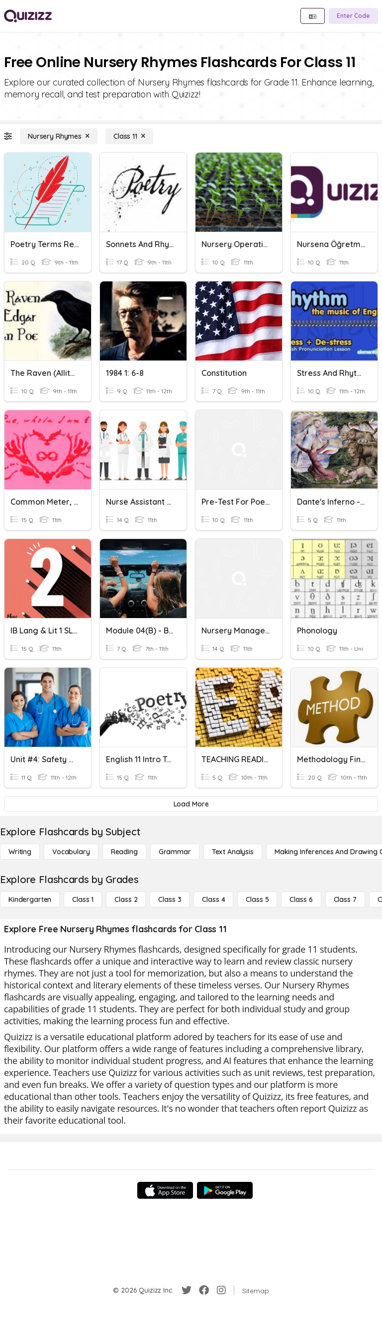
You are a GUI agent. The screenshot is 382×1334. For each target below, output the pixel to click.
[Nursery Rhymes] (58, 136)
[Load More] (191, 804)
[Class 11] (129, 136)
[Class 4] (213, 899)
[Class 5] (257, 899)
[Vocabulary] (71, 852)
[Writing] (20, 852)
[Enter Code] (353, 16)
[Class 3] (170, 899)
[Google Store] (225, 1190)
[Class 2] (126, 899)
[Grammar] (174, 852)
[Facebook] (204, 1290)
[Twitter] (186, 1290)
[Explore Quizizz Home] (28, 15)
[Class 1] (83, 899)
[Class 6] (301, 899)
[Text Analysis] (232, 852)
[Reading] (124, 852)
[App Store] (165, 1190)
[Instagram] (221, 1290)
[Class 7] (345, 899)
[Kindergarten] (30, 899)
